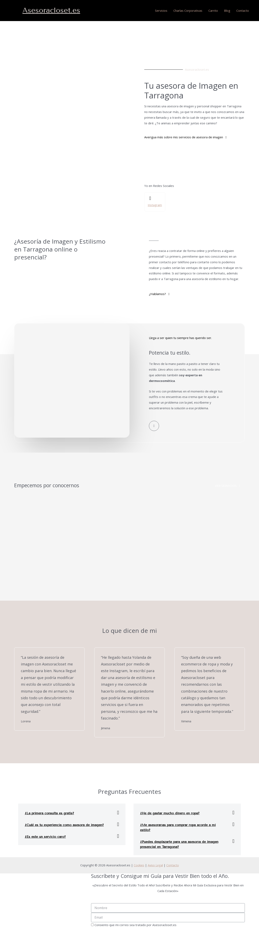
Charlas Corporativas (187, 11)
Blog (227, 11)
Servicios (161, 11)
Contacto (242, 11)
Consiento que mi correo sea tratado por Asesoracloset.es (135, 925)
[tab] (71, 813)
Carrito (213, 11)
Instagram (155, 205)
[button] (185, 137)
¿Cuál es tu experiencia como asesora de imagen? (64, 825)
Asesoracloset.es (51, 10)
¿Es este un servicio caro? (45, 837)
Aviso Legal (155, 865)
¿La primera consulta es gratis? (49, 813)
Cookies (138, 865)
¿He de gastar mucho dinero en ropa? (170, 813)
